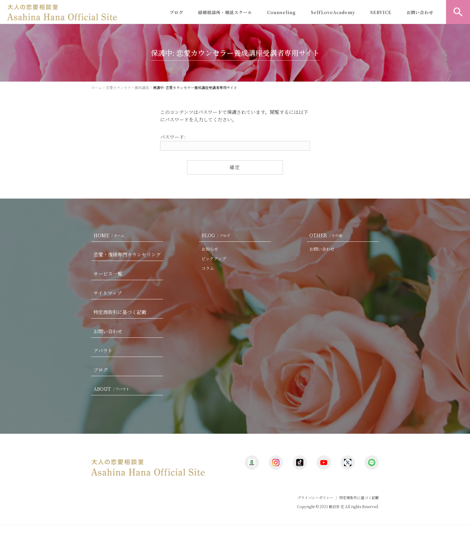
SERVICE (380, 12)
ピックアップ (213, 259)
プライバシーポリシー (315, 497)
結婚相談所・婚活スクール (225, 12)
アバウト (103, 350)
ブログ (176, 12)
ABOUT (113, 388)
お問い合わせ (419, 12)
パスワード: (235, 142)
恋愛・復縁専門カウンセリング (127, 254)
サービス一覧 (108, 273)
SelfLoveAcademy (333, 12)
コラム (207, 268)
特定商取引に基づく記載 (120, 312)
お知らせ (209, 249)
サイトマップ (108, 292)
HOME (110, 235)
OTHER (327, 235)
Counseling (281, 12)
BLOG (217, 235)
